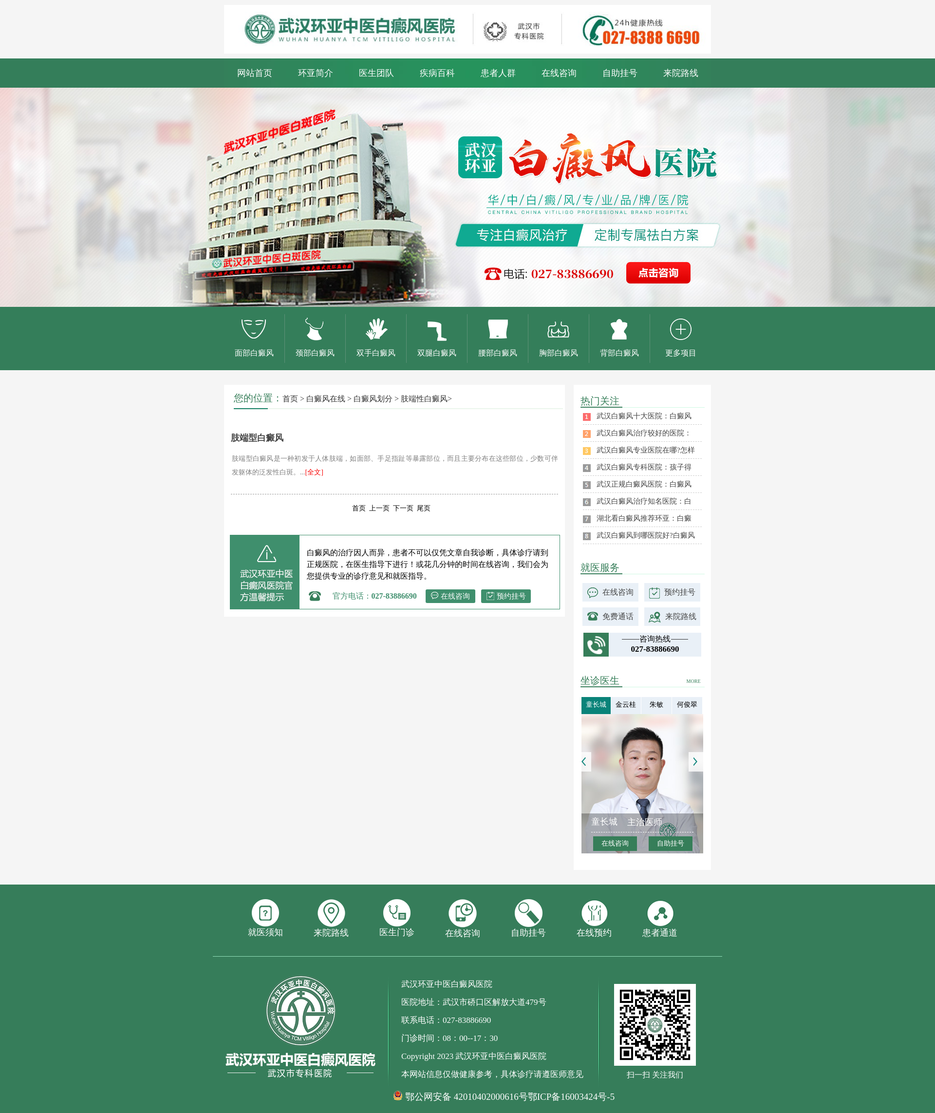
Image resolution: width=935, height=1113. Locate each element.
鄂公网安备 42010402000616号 (466, 1097)
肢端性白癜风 (424, 399)
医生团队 (376, 73)
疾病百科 (437, 73)
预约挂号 (511, 596)
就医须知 (265, 918)
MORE (694, 681)
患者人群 (498, 73)
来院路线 (680, 73)
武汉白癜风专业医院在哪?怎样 (646, 450)
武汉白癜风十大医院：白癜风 (644, 416)
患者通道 (659, 918)
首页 (290, 399)
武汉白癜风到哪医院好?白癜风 (646, 535)
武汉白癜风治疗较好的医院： (644, 433)
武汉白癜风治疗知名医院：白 (644, 501)
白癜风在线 (325, 399)
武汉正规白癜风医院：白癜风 (644, 484)
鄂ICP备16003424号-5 (571, 1097)
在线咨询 (559, 73)
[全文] (314, 472)
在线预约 (594, 918)
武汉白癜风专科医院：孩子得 (644, 467)
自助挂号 (619, 73)
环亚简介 (315, 73)
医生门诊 (396, 918)
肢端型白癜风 (257, 438)
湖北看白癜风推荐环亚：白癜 (644, 518)
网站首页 (254, 73)
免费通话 (618, 616)
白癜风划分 (373, 399)
